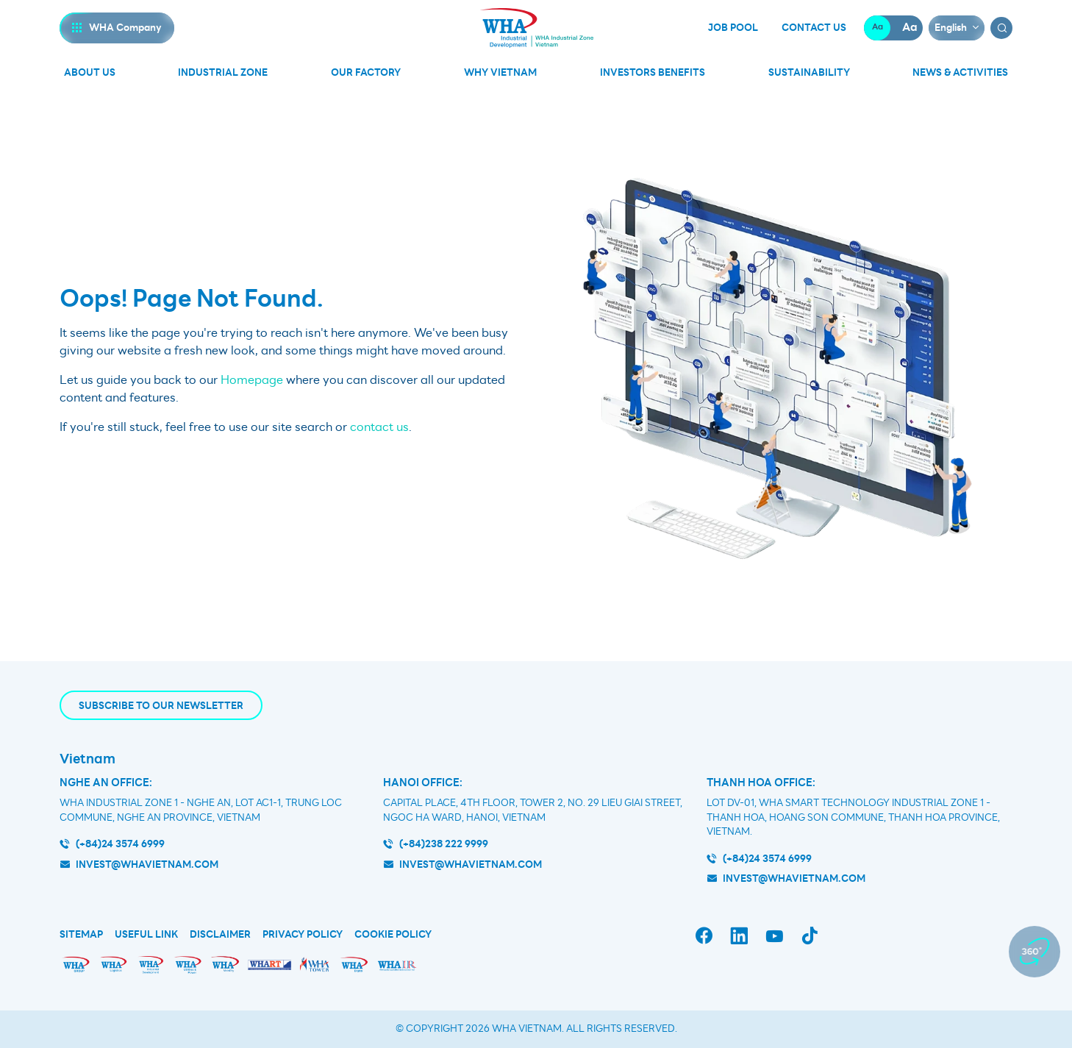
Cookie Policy (393, 934)
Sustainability (809, 72)
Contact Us (814, 28)
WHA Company (125, 27)
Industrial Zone (223, 72)
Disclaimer (220, 934)
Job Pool (733, 28)
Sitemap (81, 934)
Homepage (252, 380)
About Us (89, 72)
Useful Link (146, 934)
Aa (877, 27)
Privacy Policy (302, 934)
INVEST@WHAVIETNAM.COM (794, 878)
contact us (379, 427)
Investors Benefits (652, 72)
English (951, 27)
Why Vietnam (500, 72)
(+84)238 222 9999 (443, 844)
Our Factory (366, 72)
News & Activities (960, 72)
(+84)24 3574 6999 (120, 844)
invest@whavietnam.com (147, 864)
